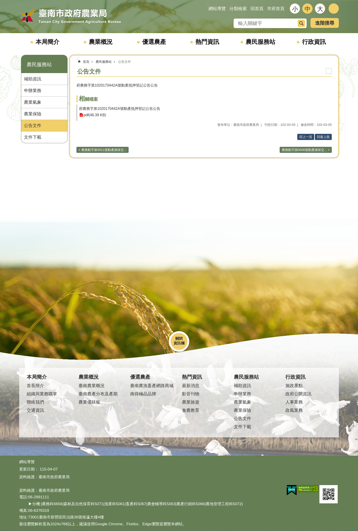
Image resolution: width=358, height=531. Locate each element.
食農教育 (190, 410)
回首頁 (256, 8)
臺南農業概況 (92, 385)
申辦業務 (32, 90)
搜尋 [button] (301, 23)
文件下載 (32, 137)
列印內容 (329, 71)
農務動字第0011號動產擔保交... (103, 150)
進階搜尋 (324, 23)
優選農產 (154, 42)
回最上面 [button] (323, 137)
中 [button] (308, 9)
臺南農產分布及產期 (98, 393)
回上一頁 (305, 137)
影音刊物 (190, 393)
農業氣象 (32, 102)
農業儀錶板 (89, 402)
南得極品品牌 (143, 393)
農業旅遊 (190, 402)
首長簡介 (35, 385)
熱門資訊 (207, 42)
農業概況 (101, 42)
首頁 (86, 61)
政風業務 (294, 410)
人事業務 (294, 402)
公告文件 (32, 125)
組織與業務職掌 (42, 393)
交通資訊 (35, 410)
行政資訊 (314, 42)
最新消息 (190, 385)
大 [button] (320, 9)
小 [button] (295, 9)
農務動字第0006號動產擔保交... (304, 150)
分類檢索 (238, 8)
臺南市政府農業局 (70, 16)
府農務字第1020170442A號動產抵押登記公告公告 (119, 109)
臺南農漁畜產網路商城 (152, 385)
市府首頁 (275, 8)
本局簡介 (47, 42)
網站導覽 (217, 8)
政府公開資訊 (298, 393)
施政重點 (294, 385)
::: (20, 57)
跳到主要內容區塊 (2, 2)
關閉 (179, 339)
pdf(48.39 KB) (95, 115)
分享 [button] (334, 8)
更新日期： (29, 469)
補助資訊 (32, 79)
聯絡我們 (35, 402)
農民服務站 (260, 42)
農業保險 (32, 113)
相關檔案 (88, 99)
